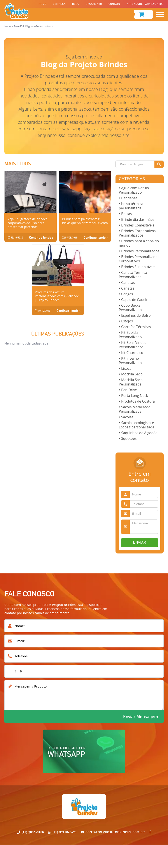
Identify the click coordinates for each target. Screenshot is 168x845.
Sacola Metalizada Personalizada (134, 409)
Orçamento (94, 3)
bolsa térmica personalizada (131, 205)
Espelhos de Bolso (136, 315)
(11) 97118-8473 (64, 832)
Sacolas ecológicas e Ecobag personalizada (136, 425)
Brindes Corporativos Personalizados (137, 233)
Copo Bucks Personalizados (131, 307)
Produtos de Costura (138, 401)
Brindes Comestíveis (137, 225)
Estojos (127, 321)
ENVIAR (139, 542)
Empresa (59, 3)
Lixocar (127, 368)
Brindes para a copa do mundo (139, 243)
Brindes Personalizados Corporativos (139, 258)
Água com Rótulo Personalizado (134, 190)
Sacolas (127, 417)
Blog (75, 3)
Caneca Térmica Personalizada (133, 274)
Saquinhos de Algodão (139, 432)
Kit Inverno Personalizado (130, 360)
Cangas (127, 294)
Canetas (127, 288)
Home (42, 3)
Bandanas (129, 198)
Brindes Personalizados (140, 251)
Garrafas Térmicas (136, 326)
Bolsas (126, 213)
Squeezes (128, 438)
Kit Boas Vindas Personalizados (132, 344)
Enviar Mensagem (140, 716)
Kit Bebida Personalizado (130, 334)
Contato (114, 3)
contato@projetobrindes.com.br (113, 832)
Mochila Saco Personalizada (131, 382)
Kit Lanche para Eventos (145, 3)
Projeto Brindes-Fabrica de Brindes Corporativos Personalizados (16, 11)
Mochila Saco (132, 374)
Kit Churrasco (132, 352)
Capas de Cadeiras (136, 299)
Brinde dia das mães (137, 219)
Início (7, 26)
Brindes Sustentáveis (138, 266)
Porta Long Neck (134, 395)
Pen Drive (129, 389)
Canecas (128, 282)
